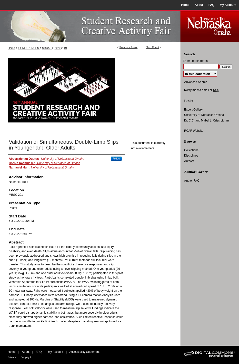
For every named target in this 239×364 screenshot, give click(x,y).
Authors (189, 161)
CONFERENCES (29, 48)
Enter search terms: (196, 61)
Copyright (25, 357)
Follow (116, 158)
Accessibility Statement (85, 352)
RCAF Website (193, 130)
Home (11, 48)
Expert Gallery (193, 109)
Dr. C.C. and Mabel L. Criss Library (206, 120)
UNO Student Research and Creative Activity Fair (90, 26)
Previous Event (129, 47)
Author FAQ (191, 180)
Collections (191, 150)
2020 (58, 48)
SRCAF (47, 48)
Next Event (152, 47)
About (26, 352)
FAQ (39, 352)
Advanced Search (195, 82)
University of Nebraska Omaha (204, 115)
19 (65, 48)
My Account (55, 352)
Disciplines (191, 155)
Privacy (12, 357)
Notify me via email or (201, 90)
